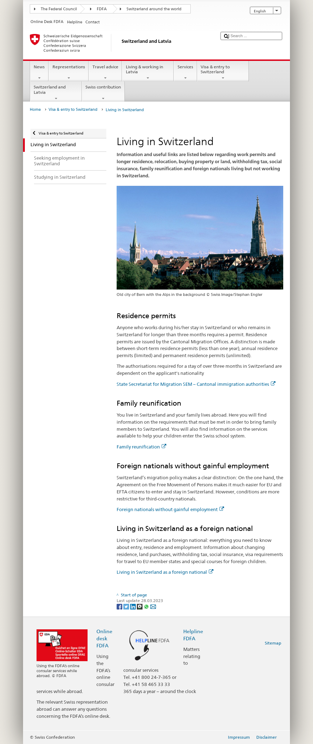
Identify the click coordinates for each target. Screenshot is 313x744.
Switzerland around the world (154, 9)
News (39, 72)
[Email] (153, 606)
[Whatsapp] (147, 606)
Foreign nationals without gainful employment (170, 509)
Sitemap (273, 643)
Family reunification (141, 447)
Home (35, 109)
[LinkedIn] (133, 606)
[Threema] (140, 606)
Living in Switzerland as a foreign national (165, 572)
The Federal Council (59, 9)
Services (185, 72)
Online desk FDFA (104, 638)
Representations (68, 72)
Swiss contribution (103, 92)
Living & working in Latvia (147, 72)
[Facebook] (120, 606)
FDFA (102, 9)
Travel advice (105, 72)
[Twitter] (126, 606)
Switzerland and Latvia (56, 92)
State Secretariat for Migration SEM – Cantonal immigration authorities (196, 384)
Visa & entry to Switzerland (222, 72)
